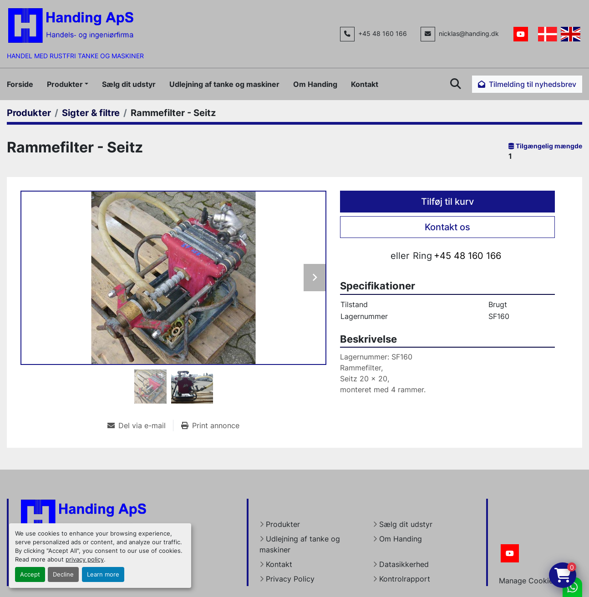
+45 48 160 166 (382, 33)
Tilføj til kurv (447, 201)
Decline (63, 574)
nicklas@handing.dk (469, 33)
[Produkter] (29, 112)
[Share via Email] (140, 425)
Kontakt (364, 84)
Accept (30, 574)
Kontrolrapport (404, 578)
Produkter (65, 84)
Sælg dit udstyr (129, 84)
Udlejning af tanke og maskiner (224, 84)
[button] (67, 84)
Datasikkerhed (404, 564)
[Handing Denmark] (83, 516)
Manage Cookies (528, 580)
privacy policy (85, 559)
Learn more (103, 574)
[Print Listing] (210, 425)
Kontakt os (447, 227)
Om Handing (315, 84)
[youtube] (520, 34)
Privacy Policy (290, 578)
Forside (20, 84)
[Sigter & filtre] (91, 112)
